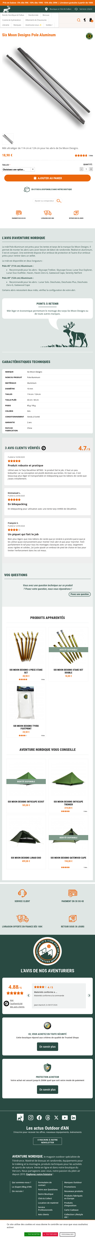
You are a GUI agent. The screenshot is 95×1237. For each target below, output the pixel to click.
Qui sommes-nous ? (21, 1182)
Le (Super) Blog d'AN (22, 1186)
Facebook (39, 1117)
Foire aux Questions (48, 1189)
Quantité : (88, 164)
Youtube (65, 1117)
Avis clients (43, 1214)
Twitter (56, 1117)
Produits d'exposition (70, 1204)
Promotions (70, 1186)
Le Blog (20, 1117)
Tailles (5, 165)
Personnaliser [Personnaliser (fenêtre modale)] (67, 1234)
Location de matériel (48, 1202)
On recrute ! (18, 1191)
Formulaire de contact (45, 1183)
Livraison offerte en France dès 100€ (22, 926)
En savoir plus (48, 1046)
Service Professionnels (45, 1208)
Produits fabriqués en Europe (73, 1197)
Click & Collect (45, 1198)
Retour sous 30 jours (76, 218)
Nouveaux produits (73, 1191)
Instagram (31, 1117)
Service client (22, 901)
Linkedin (73, 1117)
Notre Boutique (45, 1194)
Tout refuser (50, 1234)
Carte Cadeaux (71, 1210)
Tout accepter (32, 1234)
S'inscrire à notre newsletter (48, 1141)
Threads (48, 1117)
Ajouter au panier (50, 178)
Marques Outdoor (73, 1182)
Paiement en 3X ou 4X (19, 218)
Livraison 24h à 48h (47, 218)
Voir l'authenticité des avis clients (17, 1003)
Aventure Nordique (27, 1156)
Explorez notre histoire (39, 1174)
